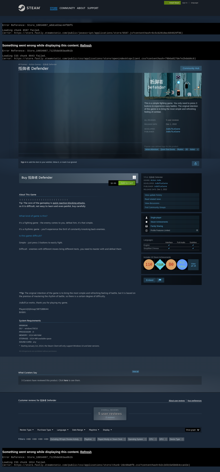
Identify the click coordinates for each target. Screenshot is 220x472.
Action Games (35, 68)
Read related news (153, 265)
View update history (153, 261)
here (66, 384)
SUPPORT (92, 8)
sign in (184, 3)
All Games (22, 68)
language (194, 3)
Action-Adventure (151, 153)
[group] (110, 443)
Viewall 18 (193, 228)
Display (106, 433)
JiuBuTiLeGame (173, 132)
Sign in (23, 166)
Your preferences (194, 404)
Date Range (77, 433)
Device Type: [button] (175, 443)
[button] (127, 186)
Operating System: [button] (135, 443)
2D (187, 153)
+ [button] (197, 153)
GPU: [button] (162, 443)
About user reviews (177, 404)
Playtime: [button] (88, 443)
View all (135, 375)
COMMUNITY (67, 8)
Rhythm (180, 153)
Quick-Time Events (168, 153)
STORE (53, 8)
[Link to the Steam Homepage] (31, 10)
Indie (159, 246)
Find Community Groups (155, 273)
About (81, 8)
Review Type (25, 433)
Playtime (93, 433)
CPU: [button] (151, 443)
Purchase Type (44, 433)
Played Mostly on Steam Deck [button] (110, 443)
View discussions (152, 269)
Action (192, 153)
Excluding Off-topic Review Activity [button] (65, 443)
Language (61, 433)
